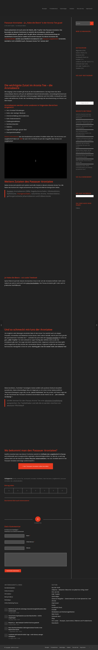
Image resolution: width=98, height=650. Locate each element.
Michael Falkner (22, 25)
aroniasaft (27, 478)
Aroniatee (33, 478)
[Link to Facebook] (89, 647)
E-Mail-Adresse (30, 542)
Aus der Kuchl (56, 587)
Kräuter (78, 59)
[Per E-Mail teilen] (62, 490)
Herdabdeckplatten (9, 588)
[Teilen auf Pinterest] (26, 490)
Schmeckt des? (56, 616)
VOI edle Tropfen (10, 25)
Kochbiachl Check (81, 57)
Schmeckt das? (80, 64)
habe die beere (47, 478)
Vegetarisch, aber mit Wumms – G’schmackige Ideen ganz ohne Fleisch (83, 145)
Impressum (55, 603)
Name (28, 535)
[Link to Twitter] (92, 647)
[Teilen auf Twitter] (17, 490)
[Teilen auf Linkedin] (35, 490)
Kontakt (54, 609)
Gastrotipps (55, 596)
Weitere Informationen (11, 136)
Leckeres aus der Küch (83, 61)
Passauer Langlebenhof (50, 39)
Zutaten (78, 68)
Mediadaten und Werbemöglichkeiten (63, 612)
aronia (14, 478)
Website (28, 548)
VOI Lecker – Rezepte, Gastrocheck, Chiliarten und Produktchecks (72, 621)
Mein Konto (55, 614)
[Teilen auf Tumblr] (44, 490)
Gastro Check (80, 53)
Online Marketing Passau (11, 603)
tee (11, 481)
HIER (20, 139)
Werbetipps (7, 600)
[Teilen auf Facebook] (9, 490)
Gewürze (78, 55)
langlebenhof (56, 478)
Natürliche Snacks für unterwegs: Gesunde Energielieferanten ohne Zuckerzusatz (83, 116)
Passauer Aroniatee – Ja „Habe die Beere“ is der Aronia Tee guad (33, 22)
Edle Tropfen (56, 594)
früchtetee (39, 478)
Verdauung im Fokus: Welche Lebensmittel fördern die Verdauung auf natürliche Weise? (84, 167)
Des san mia (55, 592)
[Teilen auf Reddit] (53, 490)
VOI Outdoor (7, 594)
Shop (53, 618)
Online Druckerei (9, 591)
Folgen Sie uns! (84, 103)
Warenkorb (55, 623)
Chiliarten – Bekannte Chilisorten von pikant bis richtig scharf (70, 590)
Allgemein (79, 50)
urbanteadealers (9, 39)
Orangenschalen (23, 193)
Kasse (53, 605)
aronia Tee (20, 478)
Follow (78, 208)
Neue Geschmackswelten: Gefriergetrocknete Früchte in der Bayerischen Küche (83, 133)
